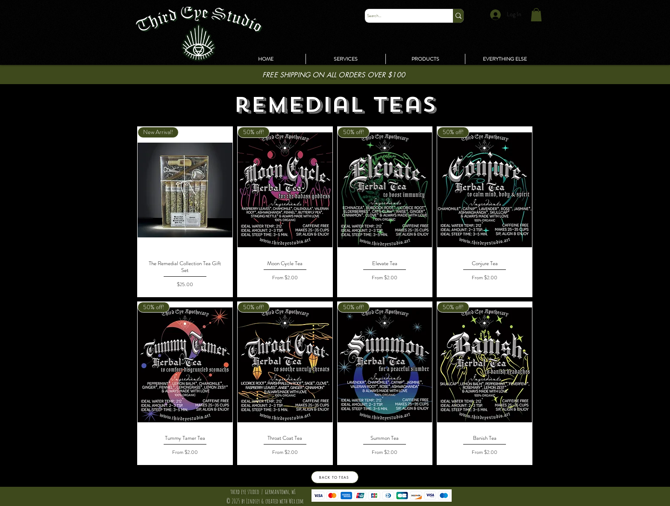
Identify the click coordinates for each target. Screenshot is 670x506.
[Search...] (401, 16)
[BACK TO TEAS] (335, 477)
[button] (504, 59)
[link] (536, 14)
